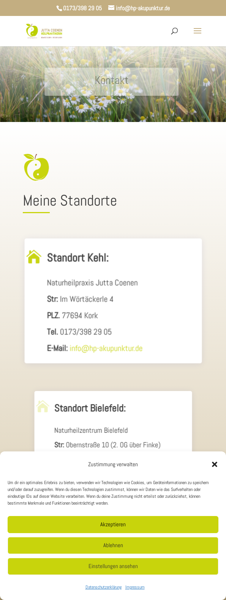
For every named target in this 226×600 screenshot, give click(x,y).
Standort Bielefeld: (90, 412)
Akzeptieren (113, 524)
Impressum (135, 587)
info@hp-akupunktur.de (106, 349)
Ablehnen (113, 545)
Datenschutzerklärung (103, 587)
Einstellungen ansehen (113, 566)
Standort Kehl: (78, 261)
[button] (214, 464)
